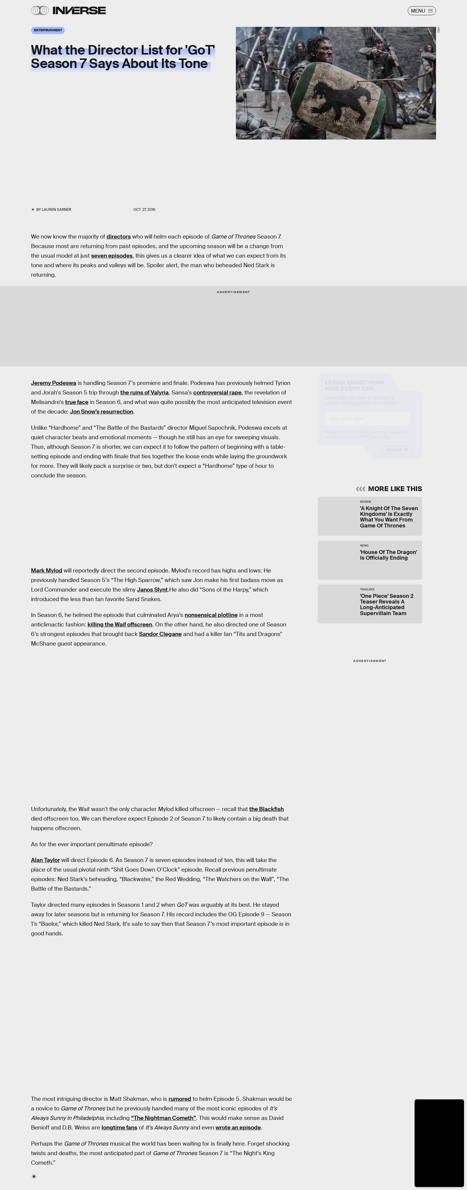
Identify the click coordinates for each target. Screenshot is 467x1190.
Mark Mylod (46, 570)
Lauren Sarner (56, 209)
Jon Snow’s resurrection (101, 411)
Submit (394, 455)
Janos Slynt (152, 589)
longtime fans (119, 1127)
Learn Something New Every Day (354, 389)
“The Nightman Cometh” (163, 1118)
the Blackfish (266, 809)
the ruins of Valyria (144, 392)
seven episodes (112, 255)
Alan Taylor (45, 860)
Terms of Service (345, 442)
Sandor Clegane (160, 634)
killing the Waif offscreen (120, 624)
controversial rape (217, 392)
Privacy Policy (378, 442)
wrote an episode (238, 1127)
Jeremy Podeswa (53, 383)
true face (76, 402)
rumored (180, 1099)
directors (119, 236)
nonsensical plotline (211, 615)
